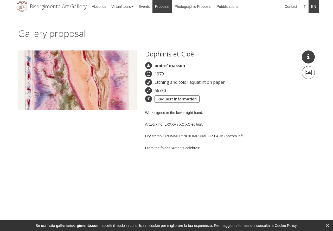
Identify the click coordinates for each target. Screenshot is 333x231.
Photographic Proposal (193, 6)
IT (304, 6)
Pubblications (227, 6)
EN (313, 6)
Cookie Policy (286, 225)
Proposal (162, 6)
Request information (177, 99)
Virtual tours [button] (122, 6)
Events (144, 6)
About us (99, 6)
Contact (291, 6)
